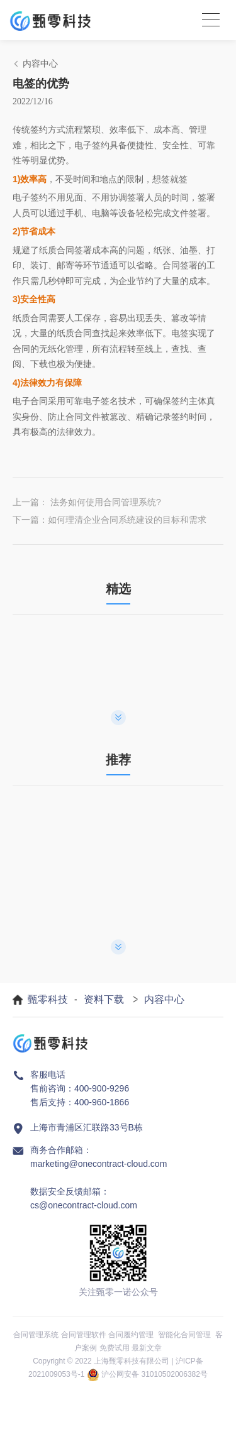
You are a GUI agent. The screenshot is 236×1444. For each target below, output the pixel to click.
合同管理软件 (83, 1334)
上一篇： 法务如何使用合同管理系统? (87, 502)
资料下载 (104, 999)
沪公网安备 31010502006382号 (154, 1374)
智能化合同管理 (184, 1334)
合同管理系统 (36, 1334)
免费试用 (114, 1347)
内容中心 (164, 999)
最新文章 (147, 1347)
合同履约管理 (131, 1334)
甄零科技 (48, 999)
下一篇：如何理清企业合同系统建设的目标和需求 (109, 520)
